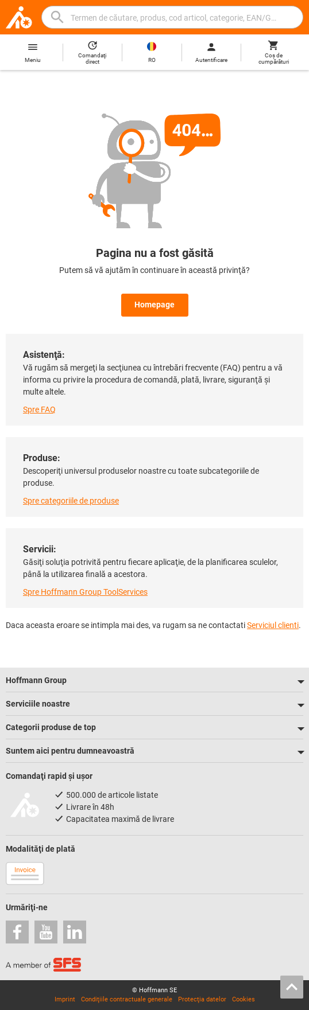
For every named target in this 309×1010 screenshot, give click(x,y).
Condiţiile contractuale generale (126, 999)
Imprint (65, 999)
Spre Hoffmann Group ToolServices (85, 591)
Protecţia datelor (202, 999)
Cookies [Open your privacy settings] (243, 999)
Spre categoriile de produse (71, 500)
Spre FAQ (39, 409)
